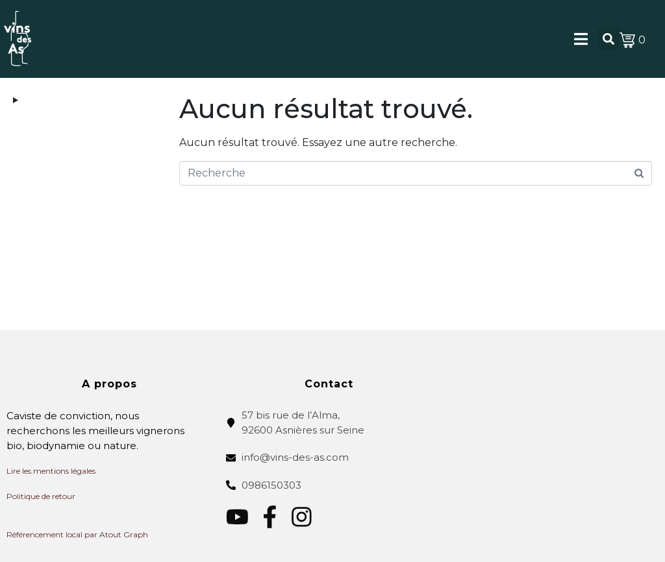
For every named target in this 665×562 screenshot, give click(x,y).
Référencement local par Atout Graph (77, 534)
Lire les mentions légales (50, 471)
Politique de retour (40, 496)
